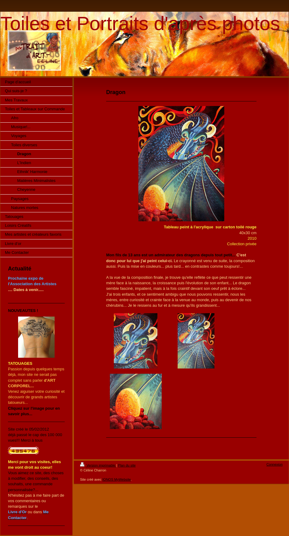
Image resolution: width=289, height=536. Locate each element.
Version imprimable (98, 465)
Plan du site (127, 465)
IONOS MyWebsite (116, 479)
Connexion (274, 464)
